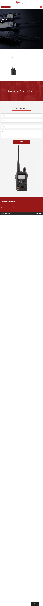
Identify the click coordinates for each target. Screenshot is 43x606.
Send (21, 533)
